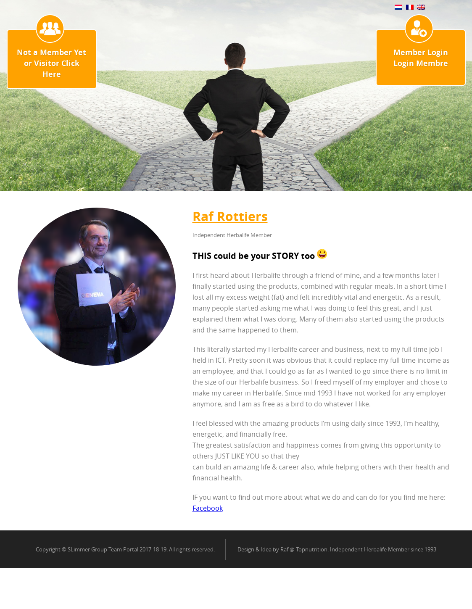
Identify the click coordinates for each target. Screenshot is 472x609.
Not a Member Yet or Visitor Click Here (51, 63)
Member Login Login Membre (420, 58)
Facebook (207, 508)
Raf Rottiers (230, 216)
